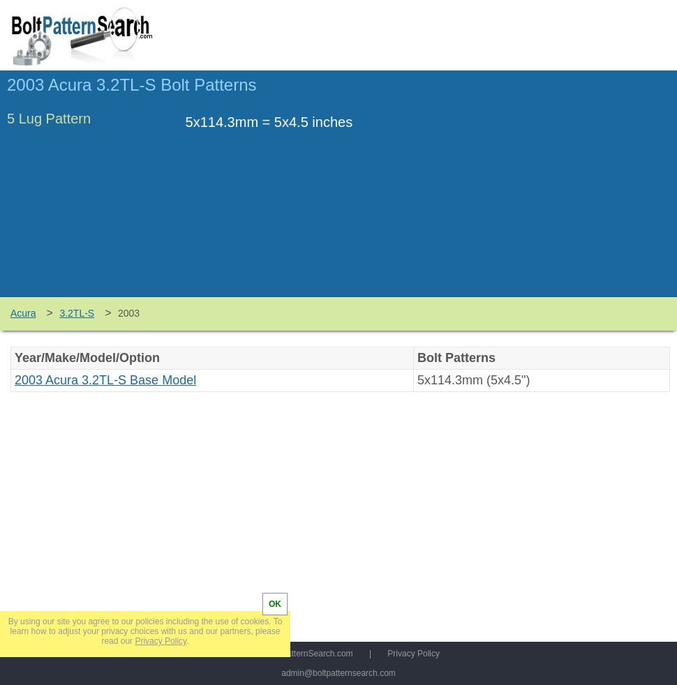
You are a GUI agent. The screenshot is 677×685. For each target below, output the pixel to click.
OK (275, 604)
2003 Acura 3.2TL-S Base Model (105, 380)
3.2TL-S (76, 313)
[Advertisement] (553, 190)
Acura (23, 313)
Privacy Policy (413, 653)
